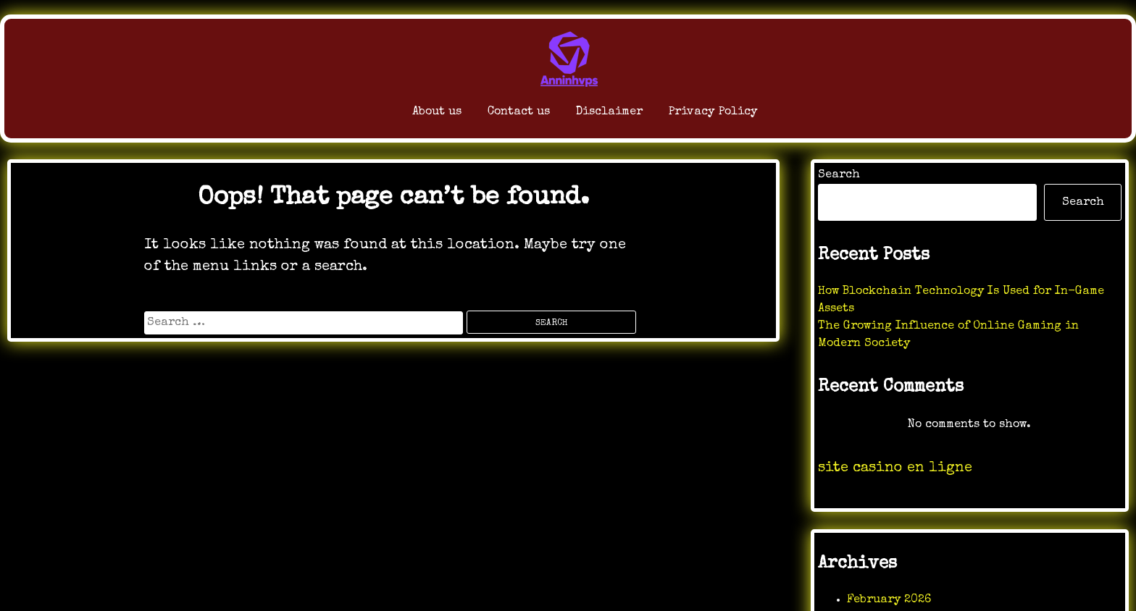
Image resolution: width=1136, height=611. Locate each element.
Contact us (477, 115)
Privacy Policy (738, 115)
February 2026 (889, 600)
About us (369, 115)
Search (839, 175)
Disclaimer (598, 115)
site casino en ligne (895, 468)
